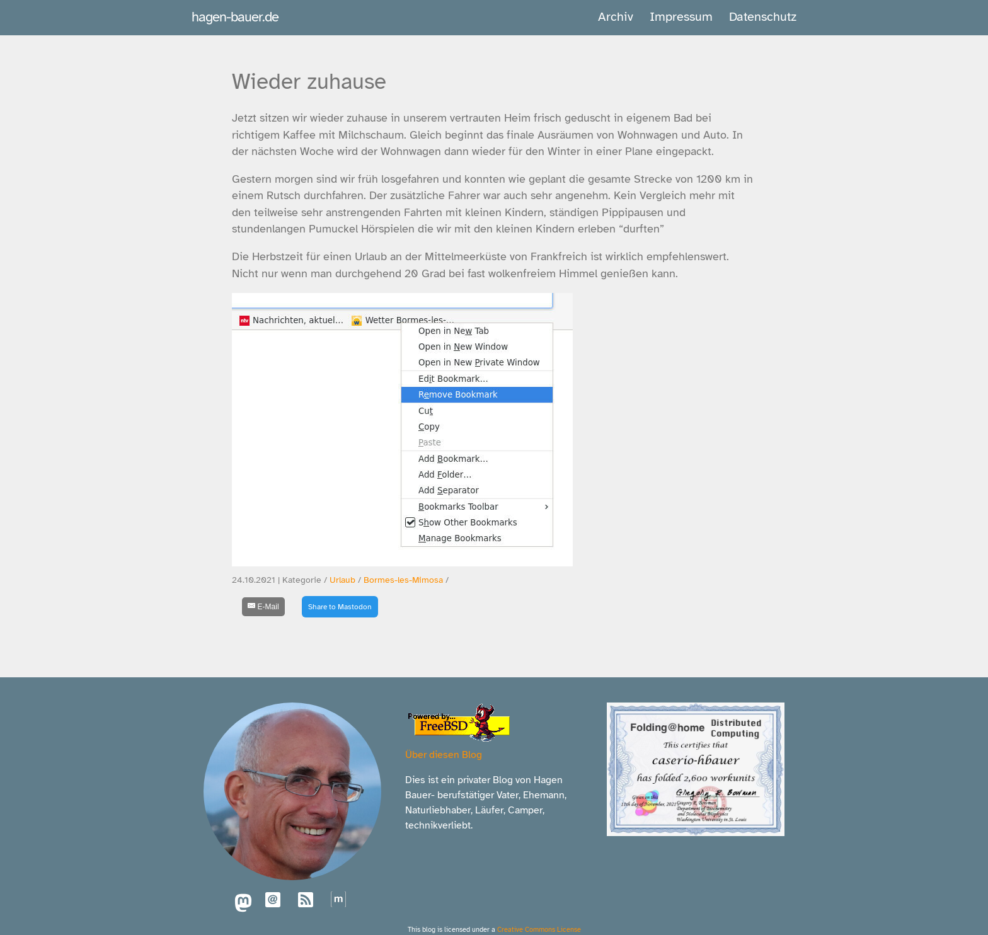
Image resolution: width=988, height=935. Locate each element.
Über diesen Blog (443, 755)
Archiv (615, 17)
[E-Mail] (263, 606)
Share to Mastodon (340, 606)
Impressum (681, 17)
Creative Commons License (539, 929)
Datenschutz (762, 17)
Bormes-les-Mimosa (403, 580)
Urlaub (342, 580)
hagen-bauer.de (235, 16)
